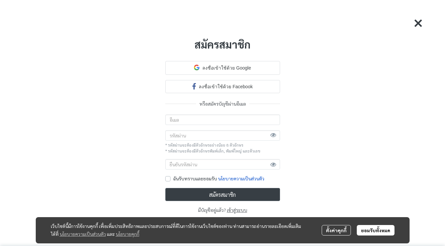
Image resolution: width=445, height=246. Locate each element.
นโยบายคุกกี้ (127, 234)
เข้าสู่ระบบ (237, 210)
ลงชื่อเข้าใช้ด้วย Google (222, 68)
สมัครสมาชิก (222, 194)
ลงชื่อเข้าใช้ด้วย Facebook (222, 86)
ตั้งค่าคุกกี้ (336, 230)
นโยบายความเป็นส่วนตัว (241, 178)
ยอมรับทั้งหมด (375, 230)
